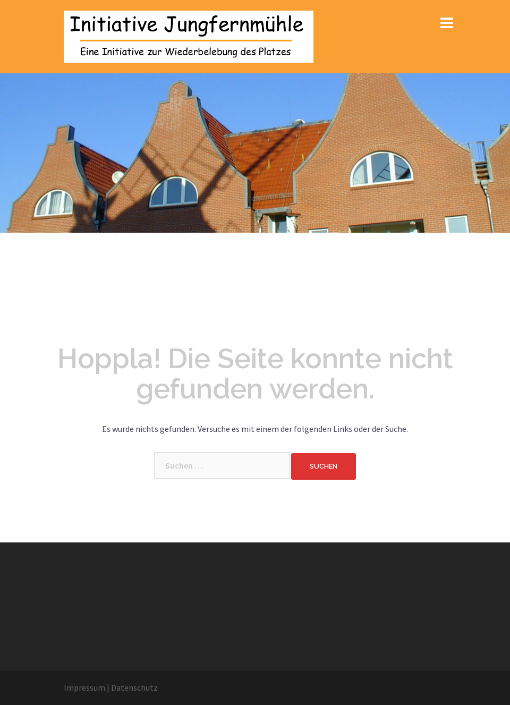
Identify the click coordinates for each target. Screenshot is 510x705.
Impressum (84, 687)
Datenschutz (134, 687)
